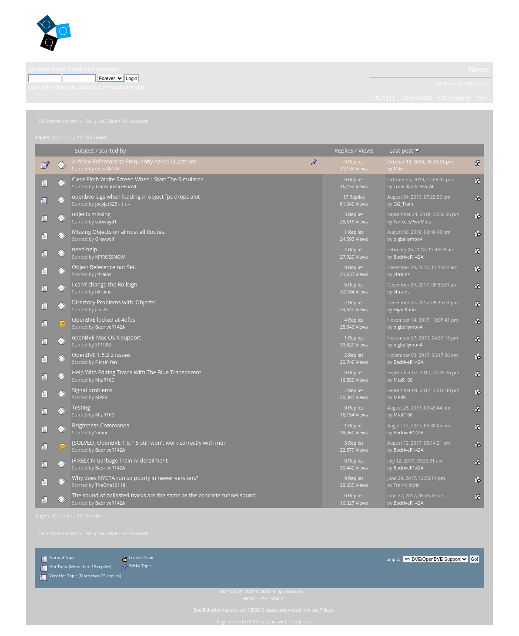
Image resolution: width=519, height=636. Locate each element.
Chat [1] (383, 97)
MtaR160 (104, 380)
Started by (112, 150)
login (89, 69)
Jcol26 (101, 309)
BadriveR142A (408, 257)
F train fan (106, 362)
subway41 (106, 222)
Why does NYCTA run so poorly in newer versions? (135, 478)
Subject (84, 150)
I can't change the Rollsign (104, 284)
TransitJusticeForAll (115, 186)
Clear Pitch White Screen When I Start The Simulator (137, 179)
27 (79, 137)
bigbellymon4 (407, 239)
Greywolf (104, 239)
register (111, 69)
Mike (398, 169)
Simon (102, 433)
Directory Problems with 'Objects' (114, 302)
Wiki (483, 97)
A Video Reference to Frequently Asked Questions (134, 161)
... (74, 137)
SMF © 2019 (258, 591)
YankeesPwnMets (412, 222)
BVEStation (121, 30)
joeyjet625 (106, 204)
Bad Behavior (207, 610)
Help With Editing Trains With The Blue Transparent (136, 372)
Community (454, 97)
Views (366, 150)
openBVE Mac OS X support (106, 337)
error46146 (107, 169)
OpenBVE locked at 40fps (103, 319)
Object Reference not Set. (104, 267)
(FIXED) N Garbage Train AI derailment (119, 460)
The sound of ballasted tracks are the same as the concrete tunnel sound (163, 495)
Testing (81, 407)
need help (84, 249)
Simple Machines (289, 591)
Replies (344, 150)
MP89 (101, 397)
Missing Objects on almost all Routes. (118, 232)
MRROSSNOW (110, 257)
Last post (404, 150)
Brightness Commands (100, 425)
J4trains (103, 274)
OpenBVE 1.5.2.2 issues (101, 355)
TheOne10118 (110, 485)
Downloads (416, 97)
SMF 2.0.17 (231, 591)
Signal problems (92, 390)
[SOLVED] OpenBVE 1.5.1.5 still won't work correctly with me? (148, 442)
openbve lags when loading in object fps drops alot (136, 196)
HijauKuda (404, 309)
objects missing (91, 214)
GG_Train (403, 204)
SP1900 (103, 345)
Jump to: (393, 559)
